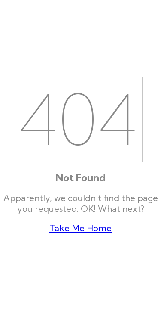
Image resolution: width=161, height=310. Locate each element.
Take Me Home (80, 228)
